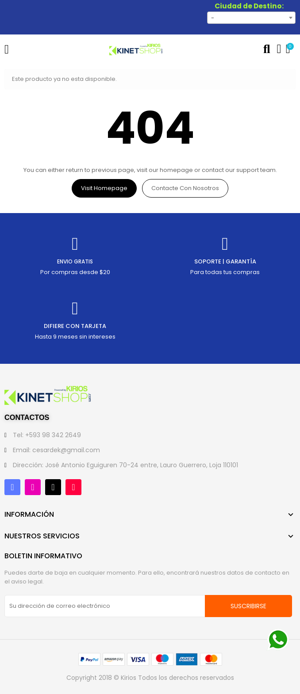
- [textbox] (212, 18)
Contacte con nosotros (185, 188)
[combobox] (251, 17)
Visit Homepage (104, 188)
